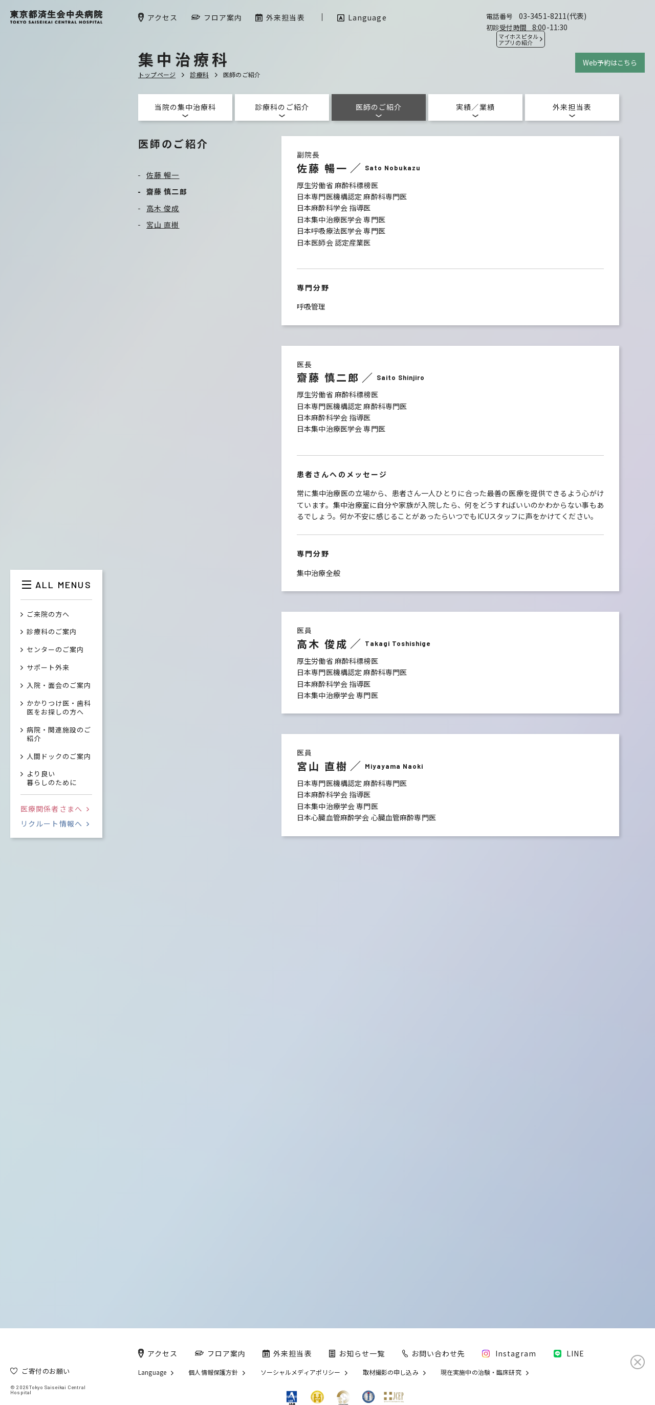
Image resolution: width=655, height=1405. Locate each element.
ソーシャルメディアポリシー (300, 1372)
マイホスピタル (518, 39)
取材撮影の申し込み (391, 1372)
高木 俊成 (163, 208)
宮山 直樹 (163, 224)
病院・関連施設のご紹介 (59, 734)
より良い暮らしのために (52, 778)
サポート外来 (48, 667)
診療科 (199, 74)
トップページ (157, 74)
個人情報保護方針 (213, 1372)
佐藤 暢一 (163, 175)
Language (152, 1372)
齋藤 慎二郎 (166, 191)
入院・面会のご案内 (59, 685)
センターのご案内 (55, 649)
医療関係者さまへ (54, 808)
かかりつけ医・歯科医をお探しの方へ (59, 708)
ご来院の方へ (48, 614)
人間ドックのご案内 (59, 756)
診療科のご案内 (52, 632)
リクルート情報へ (54, 823)
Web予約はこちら (610, 63)
